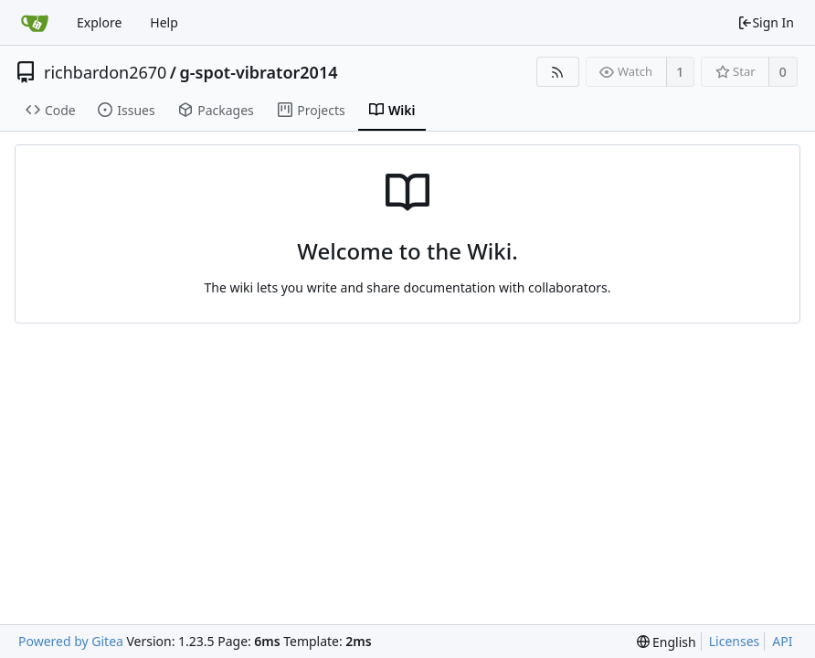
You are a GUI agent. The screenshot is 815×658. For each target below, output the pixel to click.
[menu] (666, 642)
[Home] (34, 22)
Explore (99, 22)
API (782, 641)
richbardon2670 (105, 72)
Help (164, 22)
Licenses (734, 641)
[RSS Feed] (557, 72)
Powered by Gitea (70, 641)
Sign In (765, 22)
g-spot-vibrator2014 (259, 72)
